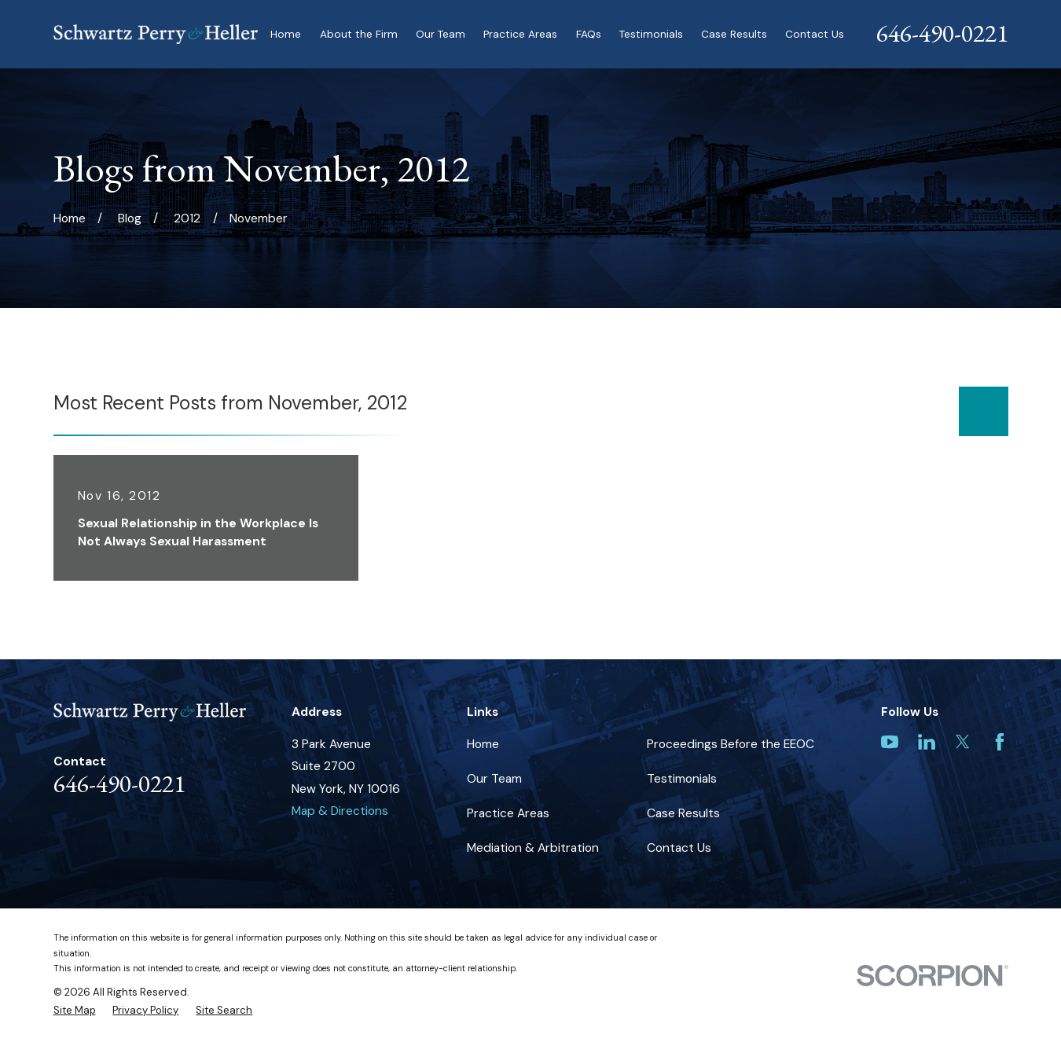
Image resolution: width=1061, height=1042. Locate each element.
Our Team (494, 778)
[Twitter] (962, 741)
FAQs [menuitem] (588, 34)
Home (483, 744)
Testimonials (682, 778)
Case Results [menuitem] (734, 34)
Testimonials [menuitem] (651, 34)
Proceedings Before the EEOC (730, 744)
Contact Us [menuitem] (814, 34)
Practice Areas (508, 813)
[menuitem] (74, 1010)
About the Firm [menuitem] (359, 34)
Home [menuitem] (285, 34)
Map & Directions (340, 810)
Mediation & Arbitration (533, 847)
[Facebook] (999, 741)
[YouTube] (889, 741)
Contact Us (679, 847)
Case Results (683, 813)
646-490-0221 (942, 33)
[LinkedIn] (926, 741)
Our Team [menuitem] (440, 34)
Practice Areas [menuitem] (520, 34)
